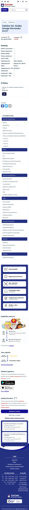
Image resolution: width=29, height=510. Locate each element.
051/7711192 (23, 480)
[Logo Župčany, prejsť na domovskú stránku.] (14, 5)
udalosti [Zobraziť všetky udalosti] (11, 338)
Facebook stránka (23, 483)
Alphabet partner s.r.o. (21, 501)
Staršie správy (6, 437)
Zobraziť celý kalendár (7, 357)
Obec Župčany (19, 504)
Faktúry (16, 32)
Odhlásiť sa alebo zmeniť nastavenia (14, 411)
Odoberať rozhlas (14, 404)
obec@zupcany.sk (23, 481)
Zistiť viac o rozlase (14, 408)
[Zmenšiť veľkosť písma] (20, 1)
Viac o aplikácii (5, 384)
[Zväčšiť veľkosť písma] (23, 1)
